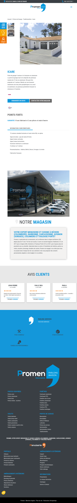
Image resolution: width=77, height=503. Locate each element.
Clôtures (6, 454)
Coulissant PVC (44, 396)
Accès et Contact (44, 484)
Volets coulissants (13, 421)
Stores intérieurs (8, 485)
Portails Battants (8, 462)
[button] (4, 493)
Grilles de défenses (45, 458)
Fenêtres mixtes (44, 405)
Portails (7, 451)
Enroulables (43, 418)
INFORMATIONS (45, 474)
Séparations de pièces (10, 483)
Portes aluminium (12, 396)
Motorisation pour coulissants (12, 458)
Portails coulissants (9, 465)
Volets (10, 414)
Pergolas (42, 462)
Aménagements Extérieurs (50, 451)
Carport (42, 454)
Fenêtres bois (43, 403)
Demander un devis (18, 101)
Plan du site (39, 500)
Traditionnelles (27, 19)
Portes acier (11, 394)
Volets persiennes (12, 423)
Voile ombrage (44, 469)
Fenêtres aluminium (45, 400)
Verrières (6, 487)
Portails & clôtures (9, 460)
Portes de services (45, 425)
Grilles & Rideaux (44, 421)
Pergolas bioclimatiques (46, 465)
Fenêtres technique (45, 409)
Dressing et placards (9, 478)
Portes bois (11, 398)
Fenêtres (43, 391)
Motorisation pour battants (11, 456)
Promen (23, 500)
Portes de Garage (17, 19)
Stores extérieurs (44, 467)
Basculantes (43, 416)
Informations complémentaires (20, 128)
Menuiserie (16, 1)
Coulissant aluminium (45, 394)
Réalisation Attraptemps (50, 500)
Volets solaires (12, 427)
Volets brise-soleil (12, 418)
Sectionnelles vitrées (45, 429)
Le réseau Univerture (45, 479)
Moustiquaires (44, 460)
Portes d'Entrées (14, 391)
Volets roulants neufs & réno (15, 425)
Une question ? (68, 1)
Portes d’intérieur (8, 480)
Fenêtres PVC (43, 407)
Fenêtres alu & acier (45, 398)
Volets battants (12, 416)
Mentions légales (30, 500)
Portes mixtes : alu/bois (14, 400)
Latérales (42, 423)
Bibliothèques (7, 476)
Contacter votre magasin (40, 101)
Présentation (43, 477)
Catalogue (42, 482)
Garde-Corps (43, 456)
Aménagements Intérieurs (14, 474)
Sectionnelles (43, 427)
